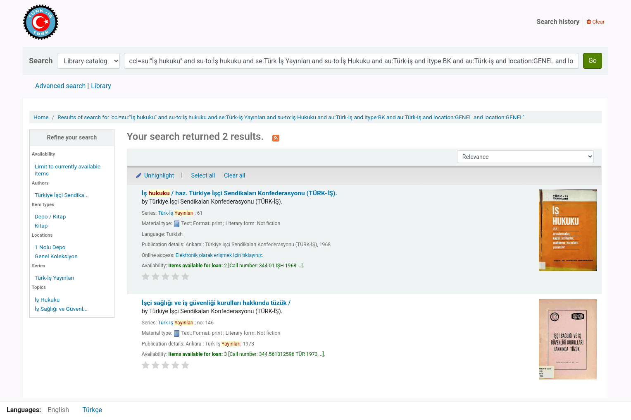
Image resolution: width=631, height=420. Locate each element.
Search (41, 60)
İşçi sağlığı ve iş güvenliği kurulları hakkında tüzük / (216, 303)
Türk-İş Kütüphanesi (64, 22)
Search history (558, 22)
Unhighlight (154, 175)
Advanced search (60, 86)
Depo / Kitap (50, 216)
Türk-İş (175, 213)
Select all (203, 175)
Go (592, 61)
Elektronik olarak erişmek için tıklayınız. (219, 255)
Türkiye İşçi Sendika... (62, 195)
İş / (239, 193)
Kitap (41, 225)
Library (101, 86)
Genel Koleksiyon (56, 256)
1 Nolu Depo (50, 247)
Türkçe (92, 410)
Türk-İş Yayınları (54, 277)
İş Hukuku (47, 299)
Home (41, 117)
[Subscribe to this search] (276, 137)
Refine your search (72, 137)
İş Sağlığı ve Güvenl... (61, 308)
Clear (596, 22)
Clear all (234, 175)
